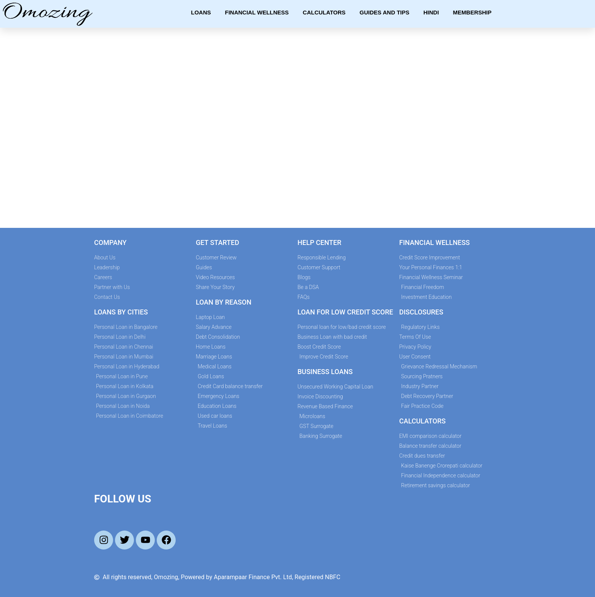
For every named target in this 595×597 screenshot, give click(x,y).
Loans (201, 12)
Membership (472, 12)
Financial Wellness (257, 12)
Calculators (324, 12)
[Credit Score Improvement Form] (295, 126)
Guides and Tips (384, 12)
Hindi (431, 12)
